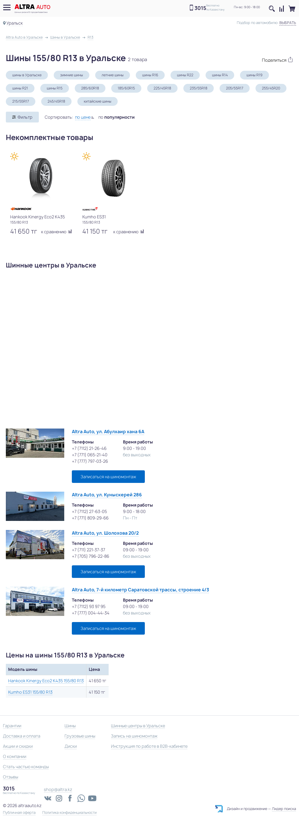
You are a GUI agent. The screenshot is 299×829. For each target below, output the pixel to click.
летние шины (113, 74)
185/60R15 (126, 88)
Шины (70, 725)
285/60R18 (90, 88)
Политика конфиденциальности (69, 812)
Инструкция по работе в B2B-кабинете (149, 746)
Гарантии (12, 725)
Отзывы (10, 777)
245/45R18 (56, 101)
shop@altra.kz (58, 789)
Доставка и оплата (21, 736)
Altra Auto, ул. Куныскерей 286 (107, 495)
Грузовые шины (80, 736)
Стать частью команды (26, 766)
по (116, 117)
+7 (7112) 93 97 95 (88, 606)
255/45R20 (271, 88)
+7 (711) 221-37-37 (88, 549)
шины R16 (150, 74)
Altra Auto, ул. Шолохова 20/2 (105, 533)
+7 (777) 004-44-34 (90, 613)
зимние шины (71, 74)
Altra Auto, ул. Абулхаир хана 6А (108, 432)
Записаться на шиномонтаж (108, 476)
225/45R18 (162, 88)
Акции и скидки (18, 746)
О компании (14, 756)
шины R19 (254, 74)
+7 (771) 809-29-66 (90, 518)
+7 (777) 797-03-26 (90, 461)
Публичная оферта (19, 812)
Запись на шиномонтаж (134, 736)
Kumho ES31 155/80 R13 (30, 692)
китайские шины (97, 101)
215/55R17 (20, 101)
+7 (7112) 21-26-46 (89, 448)
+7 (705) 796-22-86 (90, 556)
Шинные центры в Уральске (138, 725)
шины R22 (185, 74)
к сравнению (56, 231)
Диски (71, 746)
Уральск (14, 23)
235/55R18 (198, 88)
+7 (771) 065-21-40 (89, 454)
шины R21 (20, 88)
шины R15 (54, 88)
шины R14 (220, 74)
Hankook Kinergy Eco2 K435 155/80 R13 (46, 680)
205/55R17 (234, 88)
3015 (200, 8)
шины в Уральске (26, 74)
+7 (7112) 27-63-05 (89, 511)
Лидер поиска (284, 808)
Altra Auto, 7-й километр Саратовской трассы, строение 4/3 (140, 590)
